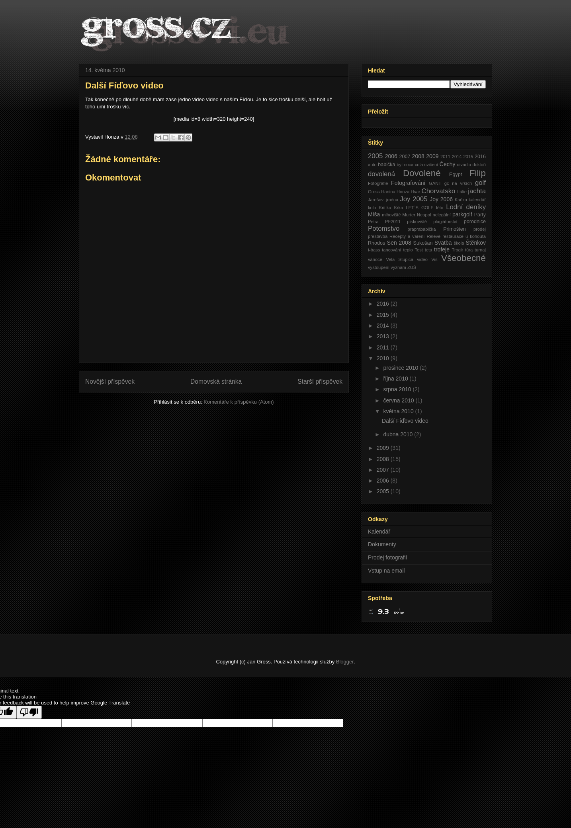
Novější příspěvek (110, 381)
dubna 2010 (398, 434)
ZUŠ (411, 267)
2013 (384, 336)
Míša (374, 214)
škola (459, 243)
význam (398, 267)
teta (428, 249)
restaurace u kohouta (464, 236)
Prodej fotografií (387, 557)
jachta (477, 191)
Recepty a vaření (406, 236)
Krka (398, 207)
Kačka (461, 199)
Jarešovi (376, 199)
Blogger (345, 662)
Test (419, 249)
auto (372, 164)
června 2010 (399, 400)
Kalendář (379, 531)
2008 (418, 156)
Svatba (443, 242)
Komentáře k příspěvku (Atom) (238, 402)
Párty (480, 215)
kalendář (477, 199)
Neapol (424, 214)
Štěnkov (475, 242)
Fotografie (378, 183)
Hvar (415, 191)
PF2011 (393, 221)
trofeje (442, 249)
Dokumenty (382, 544)
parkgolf (462, 214)
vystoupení (378, 267)
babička (386, 164)
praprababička (422, 229)
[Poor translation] (29, 712)
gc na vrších (458, 183)
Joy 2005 (413, 199)
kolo (372, 207)
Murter (409, 214)
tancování (391, 249)
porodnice (475, 221)
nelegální (441, 214)
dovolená (381, 174)
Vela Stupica (399, 259)
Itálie (462, 191)
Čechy (448, 164)
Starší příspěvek (319, 381)
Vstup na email (386, 570)
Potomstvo (383, 228)
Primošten (454, 229)
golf (480, 182)
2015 (468, 156)
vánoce (375, 259)
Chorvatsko (439, 191)
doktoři (479, 164)
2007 (404, 156)
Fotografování (408, 183)
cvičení (431, 164)
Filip (477, 173)
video (422, 259)
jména (392, 199)
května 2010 (399, 411)
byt (400, 164)
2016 (480, 156)
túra (469, 249)
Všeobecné (463, 258)
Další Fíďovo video (405, 421)
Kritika (385, 207)
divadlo (464, 164)
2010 (384, 358)
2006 (391, 156)
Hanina (388, 191)
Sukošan (422, 243)
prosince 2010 (401, 368)
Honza (403, 191)
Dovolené (422, 173)
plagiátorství (445, 221)
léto (439, 207)
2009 (432, 156)
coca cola (413, 164)
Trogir (457, 249)
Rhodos (376, 243)
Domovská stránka (216, 381)
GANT (435, 183)
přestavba (377, 236)
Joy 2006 (441, 199)
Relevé (433, 236)
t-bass (374, 249)
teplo (408, 249)
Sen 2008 (399, 242)
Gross (374, 191)
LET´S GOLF (419, 207)
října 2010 (396, 378)
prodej (479, 229)
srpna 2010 (398, 389)
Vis (434, 259)
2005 (375, 156)
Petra (373, 221)
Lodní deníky (466, 207)
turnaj (480, 249)
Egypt (455, 174)
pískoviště (417, 221)
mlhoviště (391, 214)
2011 (445, 156)
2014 (457, 156)
